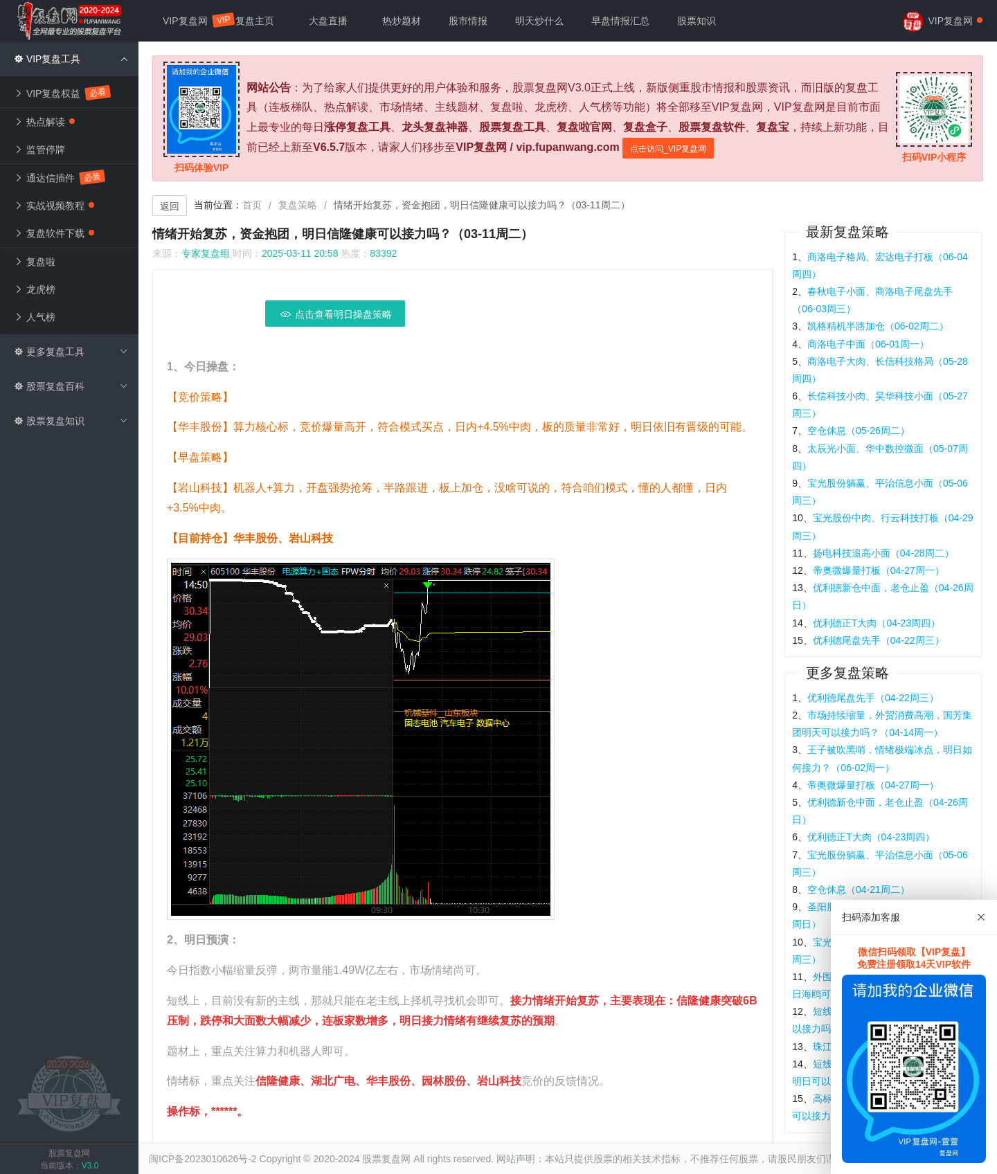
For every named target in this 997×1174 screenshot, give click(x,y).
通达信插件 (59, 177)
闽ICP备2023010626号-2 (203, 1158)
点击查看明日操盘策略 (335, 314)
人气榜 (34, 317)
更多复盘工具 (71, 351)
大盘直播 (328, 20)
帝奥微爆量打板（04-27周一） (878, 570)
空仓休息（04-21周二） (858, 889)
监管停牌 (39, 149)
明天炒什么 (539, 20)
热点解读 (44, 121)
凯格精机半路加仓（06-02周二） (878, 326)
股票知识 (696, 20)
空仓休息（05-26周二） (858, 430)
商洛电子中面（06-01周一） (868, 344)
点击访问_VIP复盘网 (668, 149)
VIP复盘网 (192, 20)
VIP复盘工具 (71, 59)
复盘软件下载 (54, 233)
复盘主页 (254, 20)
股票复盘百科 (71, 386)
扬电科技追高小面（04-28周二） (883, 553)
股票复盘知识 (71, 421)
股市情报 (468, 20)
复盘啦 (34, 261)
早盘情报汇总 (620, 20)
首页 (252, 204)
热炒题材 (401, 20)
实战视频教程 (54, 205)
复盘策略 (297, 204)
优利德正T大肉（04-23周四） (876, 623)
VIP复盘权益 (61, 93)
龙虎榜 (34, 289)
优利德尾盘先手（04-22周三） (878, 640)
